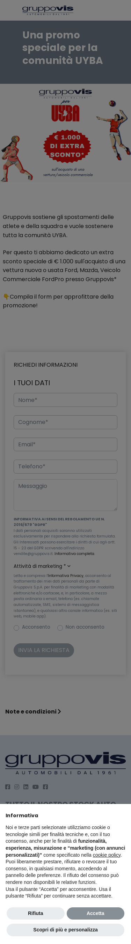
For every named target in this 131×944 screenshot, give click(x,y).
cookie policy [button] (107, 855)
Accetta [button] (95, 913)
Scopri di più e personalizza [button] (65, 929)
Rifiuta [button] (35, 913)
